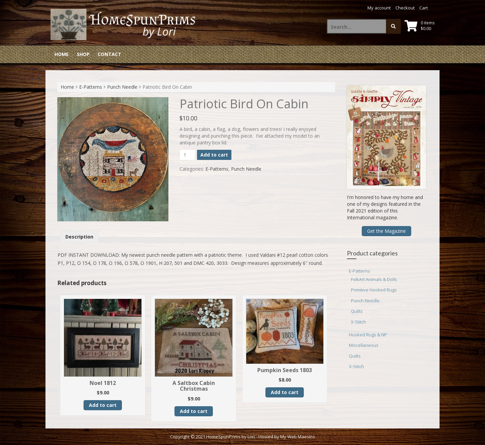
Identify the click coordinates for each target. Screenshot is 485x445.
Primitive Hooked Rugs (374, 290)
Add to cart (214, 154)
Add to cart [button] (103, 405)
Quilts (357, 311)
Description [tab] (79, 236)
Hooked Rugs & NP (368, 335)
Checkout (405, 8)
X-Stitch (358, 322)
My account (379, 8)
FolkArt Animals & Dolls (374, 279)
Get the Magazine (386, 231)
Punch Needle (122, 87)
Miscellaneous (364, 345)
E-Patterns (90, 87)
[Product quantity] (187, 154)
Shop (83, 54)
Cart (423, 8)
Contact (109, 54)
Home (62, 54)
